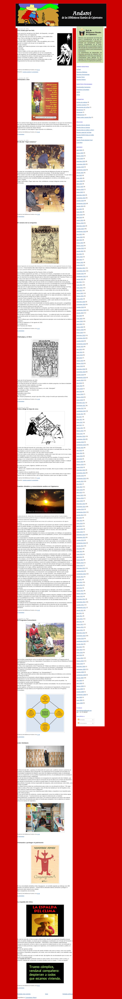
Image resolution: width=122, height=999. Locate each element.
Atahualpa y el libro (24, 337)
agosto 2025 (80, 172)
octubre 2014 (80, 509)
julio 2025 (79, 175)
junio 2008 (79, 700)
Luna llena (79, 142)
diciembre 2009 (81, 666)
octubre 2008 (80, 691)
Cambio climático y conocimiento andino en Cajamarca (37, 486)
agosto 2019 (80, 346)
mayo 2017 (80, 422)
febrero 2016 (80, 464)
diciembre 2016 (81, 436)
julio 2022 (79, 254)
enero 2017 (80, 433)
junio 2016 (79, 453)
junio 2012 (79, 582)
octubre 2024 (80, 200)
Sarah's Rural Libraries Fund (85, 140)
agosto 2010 (80, 644)
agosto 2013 (80, 546)
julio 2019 (79, 349)
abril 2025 (79, 183)
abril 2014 (79, 526)
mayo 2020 (80, 321)
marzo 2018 (80, 394)
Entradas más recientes (23, 994)
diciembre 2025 (81, 161)
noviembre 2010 (81, 635)
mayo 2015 (80, 489)
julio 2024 (79, 209)
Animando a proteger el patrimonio (30, 842)
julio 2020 (79, 315)
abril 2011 (79, 621)
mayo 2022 (80, 256)
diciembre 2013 (81, 534)
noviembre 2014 (81, 506)
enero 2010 (80, 663)
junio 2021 (79, 285)
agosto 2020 (80, 313)
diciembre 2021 (81, 268)
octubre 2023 (80, 228)
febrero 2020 (80, 329)
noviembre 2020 (81, 304)
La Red (79, 69)
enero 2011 (80, 630)
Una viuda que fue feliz (25, 30)
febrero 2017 (80, 430)
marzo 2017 (80, 428)
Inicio (46, 994)
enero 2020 (80, 332)
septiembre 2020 (81, 310)
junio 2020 (79, 318)
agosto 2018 (80, 380)
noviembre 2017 (81, 405)
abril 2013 (79, 557)
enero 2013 (80, 565)
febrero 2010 (80, 661)
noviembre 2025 (81, 164)
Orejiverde (79, 137)
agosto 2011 (80, 610)
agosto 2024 (80, 206)
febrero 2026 (80, 155)
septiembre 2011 (81, 607)
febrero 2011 (80, 627)
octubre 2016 (80, 442)
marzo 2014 (80, 529)
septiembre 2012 (81, 574)
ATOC (78, 94)
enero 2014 (80, 532)
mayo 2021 (80, 287)
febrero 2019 (80, 363)
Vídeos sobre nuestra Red (84, 117)
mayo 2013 (80, 554)
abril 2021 (79, 290)
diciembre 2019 (81, 335)
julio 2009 (79, 680)
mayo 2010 (80, 652)
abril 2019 (79, 358)
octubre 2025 (80, 167)
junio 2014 (79, 520)
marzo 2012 (80, 590)
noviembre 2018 (81, 372)
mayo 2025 (80, 181)
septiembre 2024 (81, 203)
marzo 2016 (80, 461)
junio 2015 (79, 487)
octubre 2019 (80, 341)
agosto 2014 (80, 515)
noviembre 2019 (81, 338)
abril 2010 (79, 655)
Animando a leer (23, 79)
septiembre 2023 (81, 231)
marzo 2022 (80, 262)
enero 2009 (80, 689)
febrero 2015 (80, 498)
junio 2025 (79, 178)
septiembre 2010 (81, 641)
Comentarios (82, 723)
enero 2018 (80, 400)
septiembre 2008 (81, 694)
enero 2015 (80, 501)
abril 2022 (79, 259)
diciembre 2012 (81, 568)
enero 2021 (80, 299)
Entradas (81, 719)
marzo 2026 (80, 153)
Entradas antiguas (68, 994)
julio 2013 (79, 548)
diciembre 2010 (81, 632)
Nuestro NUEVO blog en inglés (85, 135)
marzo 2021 (80, 293)
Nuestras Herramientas (83, 74)
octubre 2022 (80, 248)
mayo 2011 (80, 618)
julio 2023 (79, 234)
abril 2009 (79, 683)
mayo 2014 (80, 523)
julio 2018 (79, 383)
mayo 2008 (80, 703)
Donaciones (80, 109)
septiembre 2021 (81, 276)
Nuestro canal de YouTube (84, 132)
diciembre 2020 (81, 301)
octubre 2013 (80, 540)
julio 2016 (79, 450)
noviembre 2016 (81, 439)
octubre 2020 (80, 307)
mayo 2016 (80, 456)
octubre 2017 (80, 408)
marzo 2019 (80, 360)
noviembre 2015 (81, 473)
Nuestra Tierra (81, 77)
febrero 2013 (80, 562)
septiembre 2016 (81, 444)
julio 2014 (79, 517)
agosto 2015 (80, 481)
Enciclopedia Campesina (83, 87)
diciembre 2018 (81, 369)
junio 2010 (79, 649)
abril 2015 (79, 492)
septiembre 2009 (81, 675)
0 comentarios (34, 71)
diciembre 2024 (81, 195)
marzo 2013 (80, 560)
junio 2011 (79, 616)
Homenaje (79, 112)
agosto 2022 (80, 251)
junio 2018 (79, 386)
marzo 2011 (80, 624)
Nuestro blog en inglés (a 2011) (85, 130)
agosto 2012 (80, 576)
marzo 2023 (80, 242)
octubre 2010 (80, 638)
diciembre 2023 (81, 226)
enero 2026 (80, 158)
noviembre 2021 (81, 271)
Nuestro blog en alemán (83, 125)
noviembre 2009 (81, 669)
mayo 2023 (80, 237)
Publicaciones (80, 114)
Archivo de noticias (82, 102)
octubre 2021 (80, 273)
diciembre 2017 (81, 402)
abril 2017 (79, 425)
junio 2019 (79, 352)
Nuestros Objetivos (82, 72)
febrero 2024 (80, 223)
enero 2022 (80, 265)
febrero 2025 (80, 189)
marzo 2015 (80, 495)
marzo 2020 (80, 327)
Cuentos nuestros (27, 71)
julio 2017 (79, 416)
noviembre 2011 (81, 602)
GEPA (78, 92)
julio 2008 (79, 697)
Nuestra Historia (81, 79)
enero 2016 (80, 467)
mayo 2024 (80, 214)
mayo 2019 (80, 355)
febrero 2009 (80, 686)
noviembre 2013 (81, 537)
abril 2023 (79, 240)
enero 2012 (80, 596)
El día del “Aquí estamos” (27, 142)
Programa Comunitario (83, 89)
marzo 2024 (80, 220)
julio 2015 (79, 484)
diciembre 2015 (81, 470)
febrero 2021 (80, 296)
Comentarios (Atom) (31, 997)
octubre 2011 (80, 604)
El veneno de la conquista (27, 223)
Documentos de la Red (83, 107)
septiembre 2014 (81, 512)
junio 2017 (79, 419)
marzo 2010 (80, 658)
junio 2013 (79, 551)
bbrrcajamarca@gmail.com (84, 710)
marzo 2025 (80, 186)
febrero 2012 (80, 593)
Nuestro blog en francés (83, 127)
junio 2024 (79, 212)
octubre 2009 (80, 672)
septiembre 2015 (81, 478)
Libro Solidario (22, 743)
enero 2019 (80, 366)
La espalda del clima (25, 902)
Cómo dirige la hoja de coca (27, 409)
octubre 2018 (80, 374)
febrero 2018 (80, 397)
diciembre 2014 (81, 503)
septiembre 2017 (81, 411)
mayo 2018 (80, 388)
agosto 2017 (80, 414)
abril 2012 (79, 588)
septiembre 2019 (81, 344)
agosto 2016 (80, 447)
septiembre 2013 (81, 543)
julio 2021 (79, 282)
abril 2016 (79, 459)
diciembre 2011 (81, 599)
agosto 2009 (80, 677)
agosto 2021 (80, 279)
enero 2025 (80, 192)
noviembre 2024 (81, 198)
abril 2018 (79, 391)
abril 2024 (79, 217)
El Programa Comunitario (26, 620)
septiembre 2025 (81, 169)
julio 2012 (79, 579)
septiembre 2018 (81, 377)
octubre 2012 (80, 571)
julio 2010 (79, 647)
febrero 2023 (80, 245)
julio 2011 (79, 613)
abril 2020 (79, 324)
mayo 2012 (80, 585)
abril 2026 (79, 150)
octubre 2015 (80, 475)
